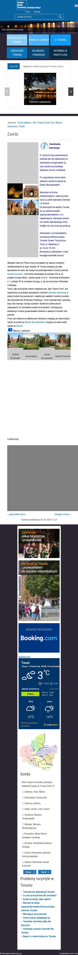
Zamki (22, 126)
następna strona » (62, 514)
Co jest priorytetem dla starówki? (40, 895)
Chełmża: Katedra (33, 803)
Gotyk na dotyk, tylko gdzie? (37, 899)
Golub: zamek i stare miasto (37, 809)
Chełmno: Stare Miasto (35, 791)
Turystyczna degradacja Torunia (39, 891)
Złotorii (19, 326)
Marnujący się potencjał (34, 914)
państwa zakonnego (57, 292)
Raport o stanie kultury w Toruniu (39, 936)
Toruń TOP (13, 66)
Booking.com (24, 656)
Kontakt (37, 12)
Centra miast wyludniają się (36, 917)
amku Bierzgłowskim (36, 322)
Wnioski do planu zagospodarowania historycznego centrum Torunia (38, 906)
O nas (27, 12)
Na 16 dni (25, 726)
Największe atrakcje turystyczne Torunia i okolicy (43, 66)
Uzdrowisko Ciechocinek (36, 797)
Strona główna (24, 122)
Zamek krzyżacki (15, 274)
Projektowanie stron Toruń (68, 954)
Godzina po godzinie (29, 723)
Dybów (44, 277)
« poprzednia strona (16, 514)
